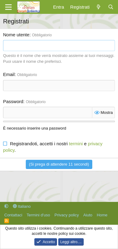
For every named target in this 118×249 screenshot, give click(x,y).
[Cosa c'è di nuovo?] (99, 7)
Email (9, 74)
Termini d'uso (38, 215)
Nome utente (16, 34)
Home (102, 215)
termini (76, 143)
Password (13, 101)
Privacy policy (67, 215)
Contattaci (13, 215)
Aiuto (88, 215)
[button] (6, 206)
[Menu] (8, 7)
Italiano (22, 206)
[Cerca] (111, 7)
